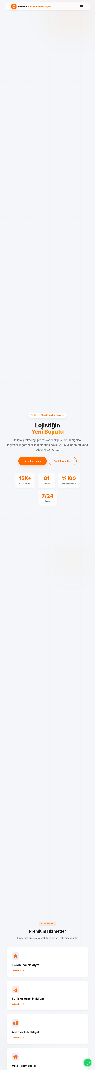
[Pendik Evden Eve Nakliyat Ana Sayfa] (31, 6)
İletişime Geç (62, 461)
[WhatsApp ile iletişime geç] (87, 1062)
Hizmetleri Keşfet (33, 461)
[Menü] (81, 6)
